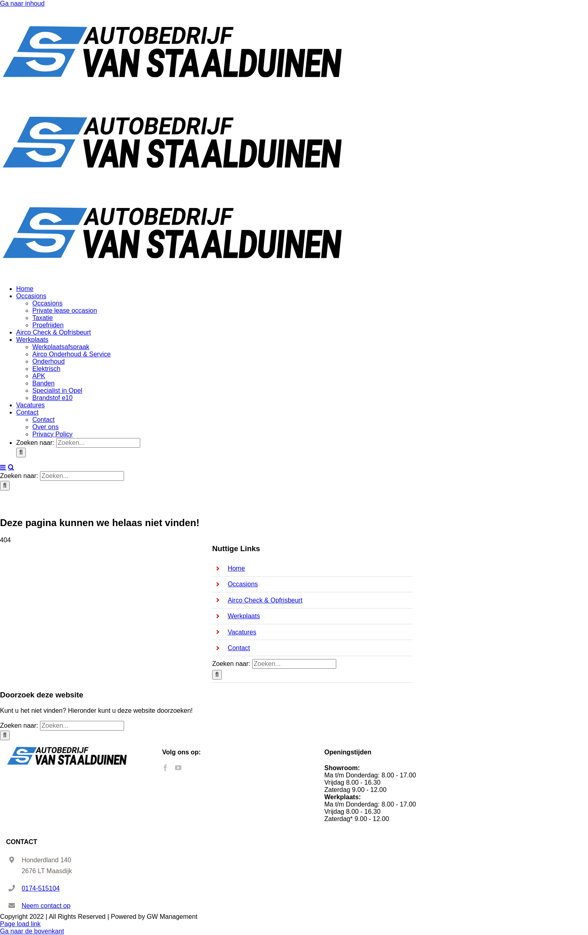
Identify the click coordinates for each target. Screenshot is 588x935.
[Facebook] (165, 767)
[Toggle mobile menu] (3, 467)
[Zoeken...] (98, 443)
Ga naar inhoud (22, 3)
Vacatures (242, 632)
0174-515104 (40, 888)
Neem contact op (45, 905)
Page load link (20, 923)
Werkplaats (244, 616)
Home (236, 568)
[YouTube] (178, 767)
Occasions (243, 584)
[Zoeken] (21, 452)
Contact (239, 647)
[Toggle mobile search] (11, 467)
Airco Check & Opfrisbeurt (265, 600)
